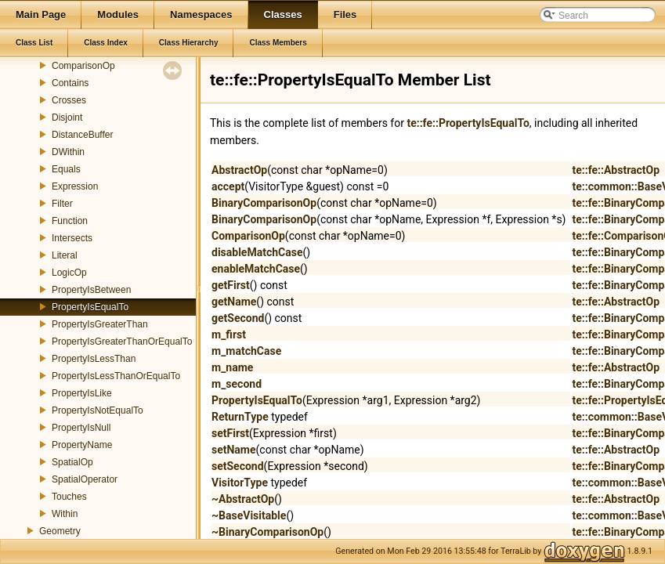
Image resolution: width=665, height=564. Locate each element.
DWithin (68, 151)
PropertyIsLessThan (94, 358)
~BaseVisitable (248, 515)
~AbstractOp (242, 499)
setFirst (230, 433)
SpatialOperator (84, 479)
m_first (228, 334)
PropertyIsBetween (91, 289)
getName (233, 301)
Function (70, 220)
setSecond (237, 466)
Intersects (72, 238)
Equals (66, 169)
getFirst (230, 285)
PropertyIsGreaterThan (100, 324)
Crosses (69, 100)
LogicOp (69, 272)
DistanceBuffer (83, 134)
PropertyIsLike (82, 393)
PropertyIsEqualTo (90, 307)
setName (233, 449)
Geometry (60, 531)
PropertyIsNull (81, 427)
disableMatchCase (256, 252)
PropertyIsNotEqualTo (97, 410)
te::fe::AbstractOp (616, 170)
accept (227, 186)
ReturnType (240, 416)
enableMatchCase (255, 268)
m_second (236, 384)
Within (65, 513)
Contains (70, 83)
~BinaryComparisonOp (267, 532)
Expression (75, 186)
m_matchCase (246, 351)
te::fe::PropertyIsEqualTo (468, 123)
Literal (65, 255)
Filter (62, 203)
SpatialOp (72, 462)
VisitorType (239, 482)
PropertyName (82, 444)
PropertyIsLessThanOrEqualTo (116, 376)
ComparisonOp (83, 65)
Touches (69, 496)
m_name (232, 367)
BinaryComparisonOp (263, 203)
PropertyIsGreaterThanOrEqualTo (122, 341)
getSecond (237, 318)
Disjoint (67, 117)
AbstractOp (239, 170)
